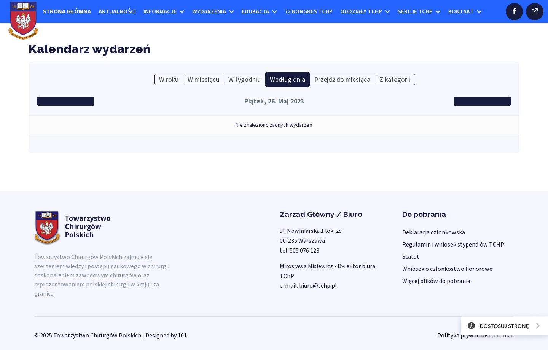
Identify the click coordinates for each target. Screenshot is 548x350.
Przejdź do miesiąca (342, 79)
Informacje (160, 11)
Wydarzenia (209, 11)
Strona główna (67, 11)
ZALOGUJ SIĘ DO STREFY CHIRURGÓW (535, 11)
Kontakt (461, 11)
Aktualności (117, 11)
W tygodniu (244, 79)
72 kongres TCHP (309, 11)
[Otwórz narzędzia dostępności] (501, 327)
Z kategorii (394, 79)
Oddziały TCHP (361, 11)
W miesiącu (203, 79)
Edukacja (255, 11)
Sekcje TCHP (415, 11)
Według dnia (287, 79)
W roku (168, 79)
